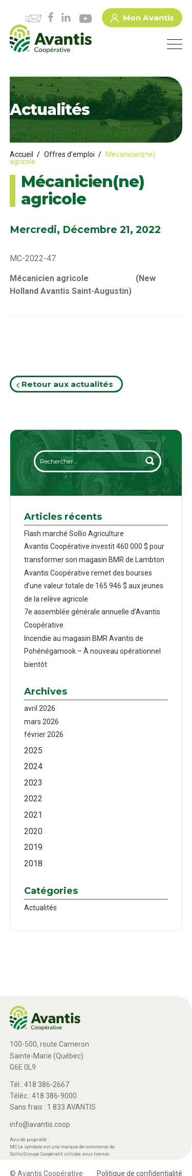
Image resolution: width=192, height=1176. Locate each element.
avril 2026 (39, 708)
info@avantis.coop (40, 1124)
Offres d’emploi (69, 154)
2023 (33, 783)
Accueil (21, 154)
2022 (33, 798)
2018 (33, 863)
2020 (33, 831)
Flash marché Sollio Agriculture (74, 533)
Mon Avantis (142, 19)
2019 (33, 847)
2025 (33, 750)
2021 (33, 815)
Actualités (40, 908)
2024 (33, 766)
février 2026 (43, 734)
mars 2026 (41, 722)
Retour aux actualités (64, 384)
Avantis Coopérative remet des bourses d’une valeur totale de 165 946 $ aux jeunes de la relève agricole (93, 586)
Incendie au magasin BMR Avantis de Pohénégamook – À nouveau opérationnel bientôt (92, 651)
